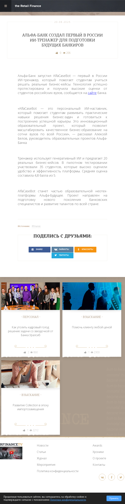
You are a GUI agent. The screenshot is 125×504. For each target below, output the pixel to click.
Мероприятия (46, 465)
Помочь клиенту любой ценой (92, 327)
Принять (114, 498)
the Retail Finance (28, 6)
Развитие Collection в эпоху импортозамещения (31, 407)
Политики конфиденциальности (68, 499)
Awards (97, 445)
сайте (92, 93)
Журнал (42, 458)
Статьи (41, 452)
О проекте (99, 458)
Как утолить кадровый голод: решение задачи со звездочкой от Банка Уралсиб (30, 331)
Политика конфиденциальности (57, 471)
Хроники (98, 452)
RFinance (36, 226)
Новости (42, 445)
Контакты (99, 465)
